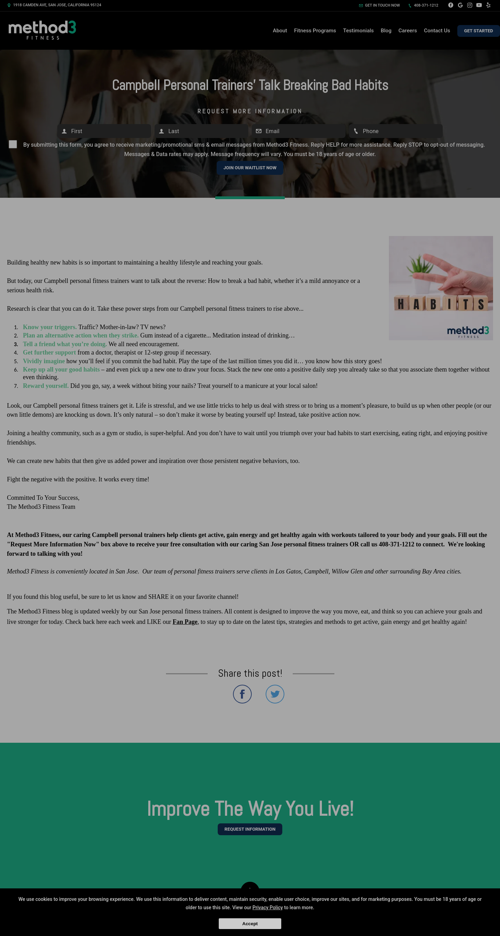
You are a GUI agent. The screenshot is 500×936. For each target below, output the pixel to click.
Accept (250, 923)
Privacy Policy (267, 907)
